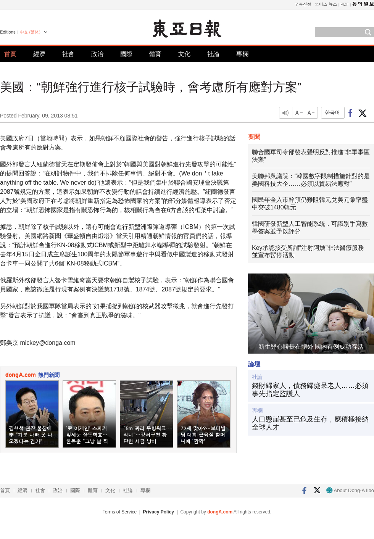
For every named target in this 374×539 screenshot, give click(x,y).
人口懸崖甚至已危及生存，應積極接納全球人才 (310, 423)
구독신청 (303, 4)
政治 (97, 54)
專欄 (242, 54)
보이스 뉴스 (326, 4)
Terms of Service (120, 512)
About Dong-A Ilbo (350, 490)
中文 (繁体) (30, 32)
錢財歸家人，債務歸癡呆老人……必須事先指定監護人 (310, 390)
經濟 (39, 54)
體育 (155, 54)
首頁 (10, 54)
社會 (68, 54)
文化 (184, 54)
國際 (126, 54)
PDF (344, 4)
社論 (213, 54)
